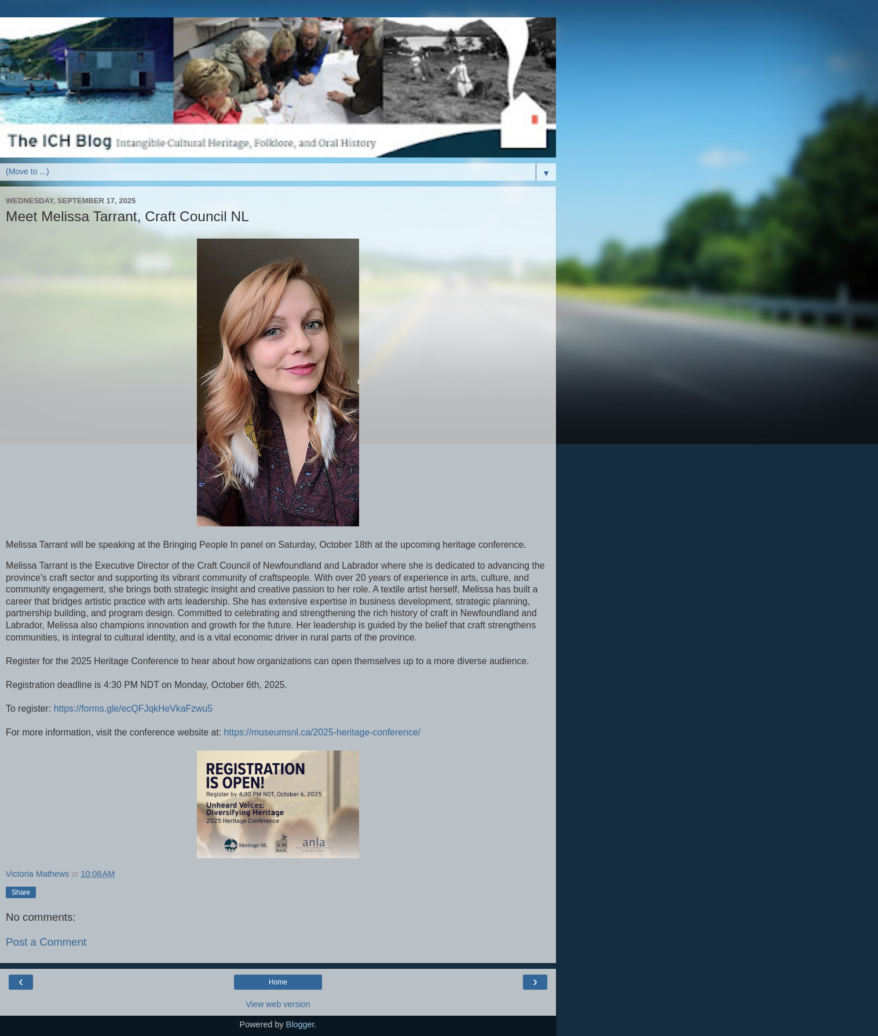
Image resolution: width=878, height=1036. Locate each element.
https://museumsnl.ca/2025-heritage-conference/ (322, 732)
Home (278, 982)
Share (21, 892)
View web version (278, 1004)
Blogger (300, 1024)
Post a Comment (46, 942)
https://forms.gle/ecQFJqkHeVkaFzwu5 (133, 708)
